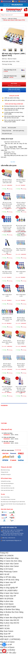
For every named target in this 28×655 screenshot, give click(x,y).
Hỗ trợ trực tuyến (7, 1)
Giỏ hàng (10, 188)
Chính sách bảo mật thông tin (7, 483)
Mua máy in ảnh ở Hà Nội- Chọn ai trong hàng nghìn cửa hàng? (13, 504)
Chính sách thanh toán (6, 485)
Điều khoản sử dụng (5, 469)
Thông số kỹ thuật (6, 130)
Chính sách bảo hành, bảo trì (7, 490)
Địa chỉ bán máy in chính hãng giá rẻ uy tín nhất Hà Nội (13, 501)
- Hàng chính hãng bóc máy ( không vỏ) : (10, 76)
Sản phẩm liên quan (7, 133)
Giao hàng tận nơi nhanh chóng (14, 84)
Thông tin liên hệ (4, 472)
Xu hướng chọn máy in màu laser (8, 499)
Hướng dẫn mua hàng (5, 481)
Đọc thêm (13, 161)
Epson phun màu (15, 141)
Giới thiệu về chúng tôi (6, 474)
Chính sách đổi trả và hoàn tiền (7, 488)
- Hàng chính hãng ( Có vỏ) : (10, 70)
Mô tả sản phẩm (12, 127)
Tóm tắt (4, 127)
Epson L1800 (19, 148)
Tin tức (15, 1)
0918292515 (17, 5)
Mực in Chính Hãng (5, 497)
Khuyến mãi (23, 1)
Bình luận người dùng (18, 130)
